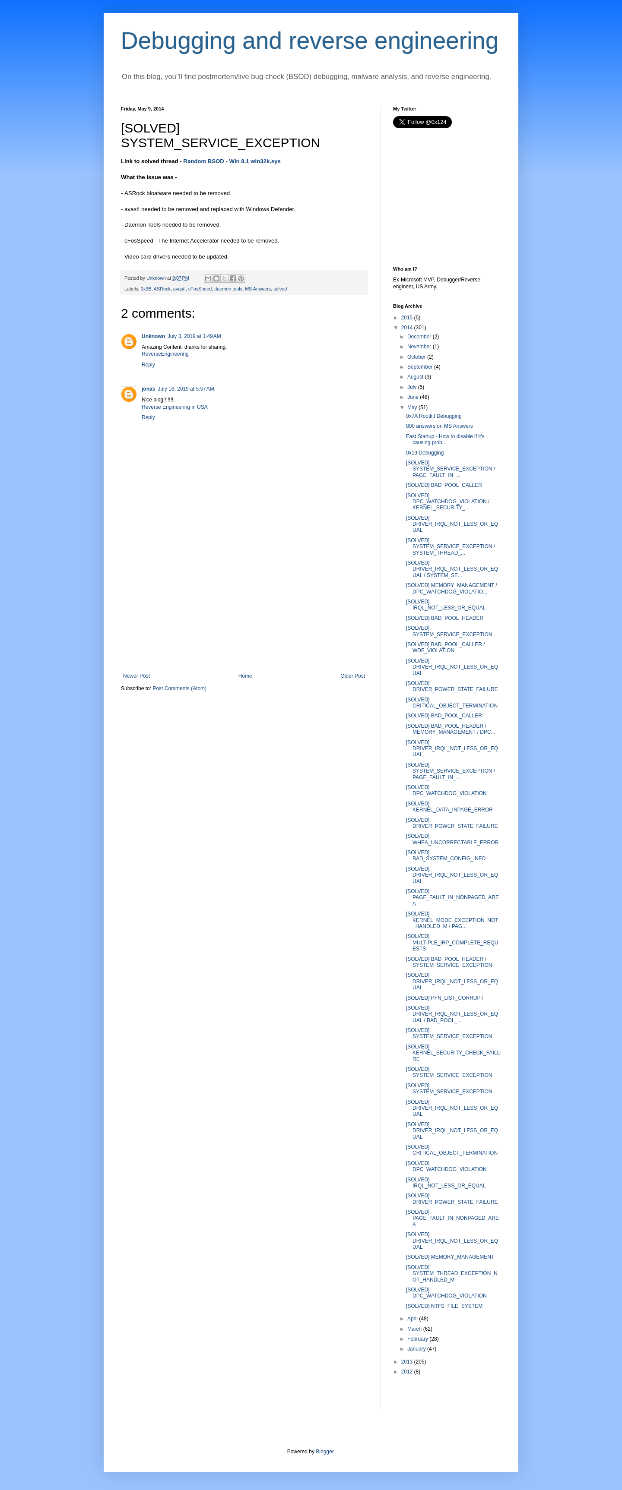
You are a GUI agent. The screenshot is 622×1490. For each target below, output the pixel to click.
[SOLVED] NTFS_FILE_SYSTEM (444, 1306)
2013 (407, 1362)
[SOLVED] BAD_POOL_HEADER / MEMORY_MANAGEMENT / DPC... (450, 729)
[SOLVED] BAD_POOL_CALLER (444, 485)
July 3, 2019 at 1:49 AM (194, 336)
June (413, 397)
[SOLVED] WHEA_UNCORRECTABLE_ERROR (452, 839)
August (415, 377)
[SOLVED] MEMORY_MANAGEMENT (450, 1257)
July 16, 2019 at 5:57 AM (186, 389)
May (412, 407)
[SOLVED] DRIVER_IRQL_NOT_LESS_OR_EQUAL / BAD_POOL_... (452, 1014)
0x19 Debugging (425, 453)
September (420, 367)
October (416, 357)
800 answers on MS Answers (439, 426)
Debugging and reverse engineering (310, 40)
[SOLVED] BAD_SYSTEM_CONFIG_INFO (446, 855)
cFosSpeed (200, 288)
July (411, 387)
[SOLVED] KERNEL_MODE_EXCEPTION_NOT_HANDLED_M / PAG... (452, 920)
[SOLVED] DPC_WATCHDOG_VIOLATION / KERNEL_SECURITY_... (447, 501)
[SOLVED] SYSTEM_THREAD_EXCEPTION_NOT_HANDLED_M (452, 1273)
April (412, 1319)
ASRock (162, 288)
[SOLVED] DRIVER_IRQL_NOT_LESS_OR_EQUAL (452, 524)
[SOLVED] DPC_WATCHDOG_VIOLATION (446, 790)
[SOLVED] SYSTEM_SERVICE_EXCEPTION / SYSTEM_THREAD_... (450, 546)
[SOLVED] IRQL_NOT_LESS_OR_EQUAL (446, 605)
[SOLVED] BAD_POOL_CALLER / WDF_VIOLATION (445, 647)
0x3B (146, 288)
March (414, 1329)
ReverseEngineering (165, 354)
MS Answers (258, 288)
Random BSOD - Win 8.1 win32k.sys (232, 161)
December (419, 337)
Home (245, 676)
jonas (148, 389)
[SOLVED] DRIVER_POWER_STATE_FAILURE (452, 686)
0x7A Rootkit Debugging (434, 416)
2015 (407, 318)
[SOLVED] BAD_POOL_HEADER (444, 618)
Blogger (324, 1452)
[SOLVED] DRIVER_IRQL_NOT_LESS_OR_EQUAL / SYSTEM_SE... (452, 569)
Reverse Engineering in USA (175, 407)
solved (280, 288)
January (416, 1349)
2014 (407, 328)
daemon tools (228, 288)
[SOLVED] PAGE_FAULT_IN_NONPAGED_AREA (452, 897)
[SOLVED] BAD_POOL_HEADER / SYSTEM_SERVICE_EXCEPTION (449, 962)
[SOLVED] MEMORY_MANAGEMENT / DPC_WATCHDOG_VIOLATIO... (451, 588)
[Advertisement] (244, 608)
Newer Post (136, 676)
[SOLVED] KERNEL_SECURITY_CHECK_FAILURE (453, 1053)
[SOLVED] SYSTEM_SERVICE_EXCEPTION (449, 631)
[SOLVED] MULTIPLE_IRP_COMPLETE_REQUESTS (452, 942)
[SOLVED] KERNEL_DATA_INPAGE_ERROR (449, 807)
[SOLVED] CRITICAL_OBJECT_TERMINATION (452, 703)
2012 (407, 1372)
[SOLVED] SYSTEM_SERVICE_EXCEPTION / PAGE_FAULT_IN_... (450, 469)
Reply (148, 365)
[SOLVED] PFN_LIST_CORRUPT (445, 998)
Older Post (352, 676)
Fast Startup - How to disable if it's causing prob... (445, 439)
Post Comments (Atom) (179, 688)
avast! (179, 288)
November (419, 347)
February (417, 1339)
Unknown (153, 336)
